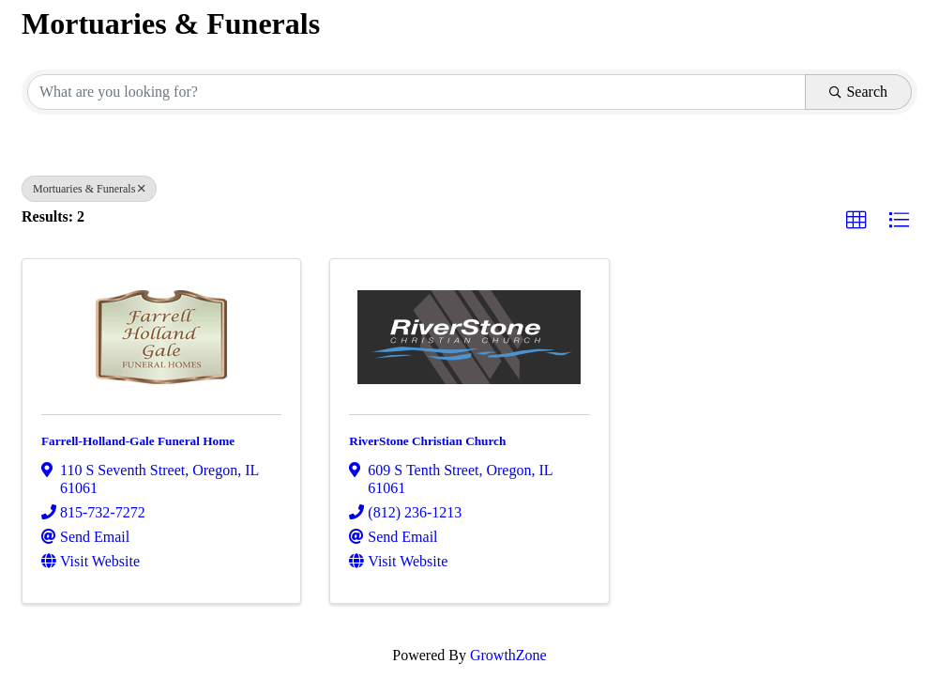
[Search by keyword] (416, 92)
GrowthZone (508, 655)
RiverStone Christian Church (427, 441)
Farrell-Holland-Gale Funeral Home (138, 441)
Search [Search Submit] (858, 92)
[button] (856, 220)
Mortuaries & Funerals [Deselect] (89, 188)
